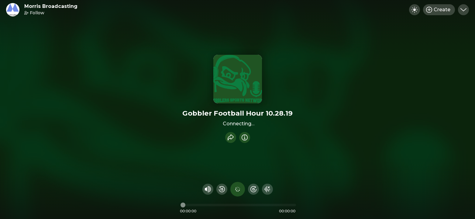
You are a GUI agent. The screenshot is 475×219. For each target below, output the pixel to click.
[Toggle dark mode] (414, 9)
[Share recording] (230, 137)
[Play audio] (237, 189)
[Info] (244, 137)
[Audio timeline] (238, 205)
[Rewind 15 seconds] (221, 189)
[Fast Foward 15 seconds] (253, 189)
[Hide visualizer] (267, 189)
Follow (34, 13)
